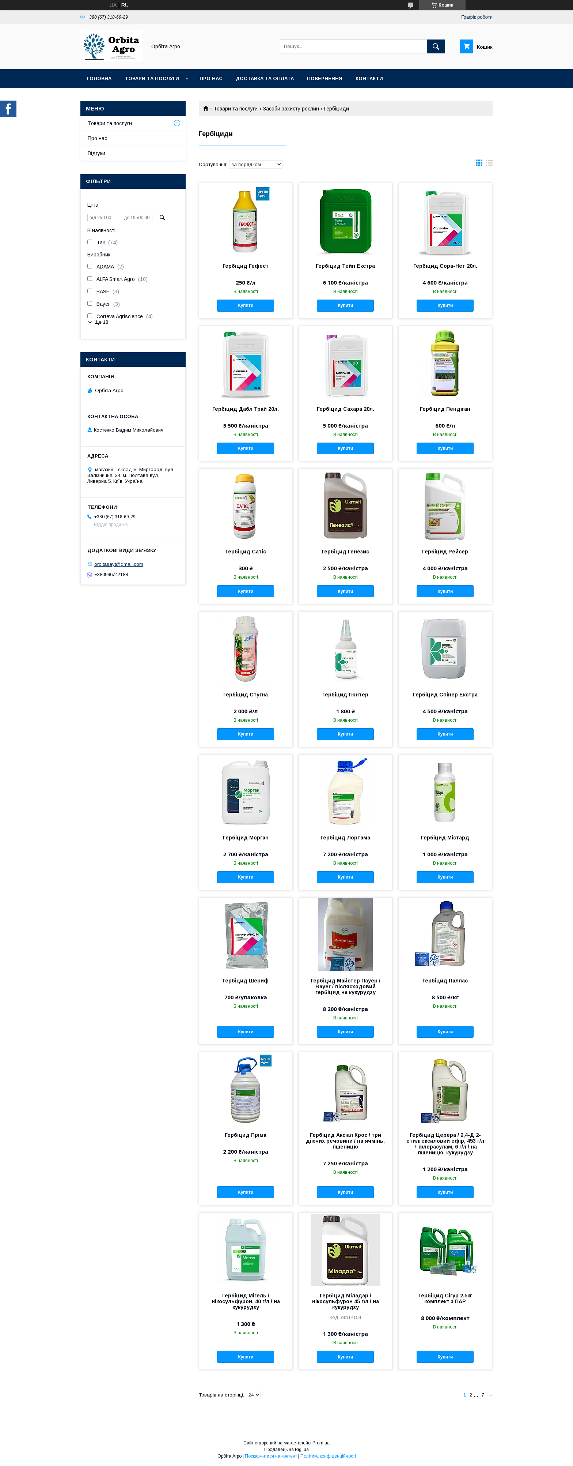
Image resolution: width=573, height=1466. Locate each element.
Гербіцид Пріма (245, 1135)
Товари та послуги (152, 78)
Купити (245, 305)
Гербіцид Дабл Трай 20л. (245, 409)
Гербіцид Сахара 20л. (345, 409)
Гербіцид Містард (445, 838)
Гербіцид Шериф (246, 981)
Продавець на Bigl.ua (286, 1449)
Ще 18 (101, 322)
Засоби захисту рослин (291, 109)
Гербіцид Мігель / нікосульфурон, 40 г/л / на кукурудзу (246, 1301)
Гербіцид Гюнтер (345, 695)
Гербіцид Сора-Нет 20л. (445, 266)
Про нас (211, 78)
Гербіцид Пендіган (445, 409)
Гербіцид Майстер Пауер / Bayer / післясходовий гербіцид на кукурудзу (345, 986)
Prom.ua (321, 1443)
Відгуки (96, 153)
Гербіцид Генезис (345, 552)
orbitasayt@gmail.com (118, 564)
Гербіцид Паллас (445, 981)
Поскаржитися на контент (271, 1456)
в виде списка (489, 164)
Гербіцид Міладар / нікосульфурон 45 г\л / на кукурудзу (345, 1301)
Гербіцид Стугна (245, 695)
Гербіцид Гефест (246, 266)
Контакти (369, 78)
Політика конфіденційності (328, 1456)
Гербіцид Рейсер (445, 552)
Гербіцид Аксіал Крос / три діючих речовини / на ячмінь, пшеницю (345, 1141)
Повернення (324, 78)
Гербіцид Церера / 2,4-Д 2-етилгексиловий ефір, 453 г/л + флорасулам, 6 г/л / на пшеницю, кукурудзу (445, 1143)
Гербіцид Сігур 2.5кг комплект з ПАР (445, 1298)
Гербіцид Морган (246, 838)
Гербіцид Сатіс (245, 552)
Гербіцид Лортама (345, 838)
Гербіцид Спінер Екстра (445, 695)
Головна (99, 78)
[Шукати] (436, 46)
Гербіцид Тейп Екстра (345, 266)
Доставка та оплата (265, 78)
